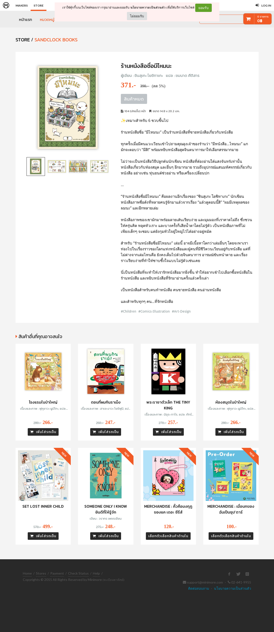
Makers (22, 5)
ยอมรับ (203, 8)
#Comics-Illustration (154, 311)
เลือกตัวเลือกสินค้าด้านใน (168, 536)
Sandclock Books (56, 39)
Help (96, 573)
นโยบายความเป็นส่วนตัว (148, 7)
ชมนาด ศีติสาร (187, 75)
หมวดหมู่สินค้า (51, 19)
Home (27, 573)
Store (39, 5)
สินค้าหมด (134, 99)
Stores (41, 573)
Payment (57, 573)
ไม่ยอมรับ (137, 16)
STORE (23, 39)
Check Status (78, 573)
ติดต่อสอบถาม (198, 588)
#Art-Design (181, 311)
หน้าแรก (25, 19)
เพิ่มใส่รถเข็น (43, 431)
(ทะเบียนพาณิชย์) (113, 580)
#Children (128, 311)
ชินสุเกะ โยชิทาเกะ (148, 75)
